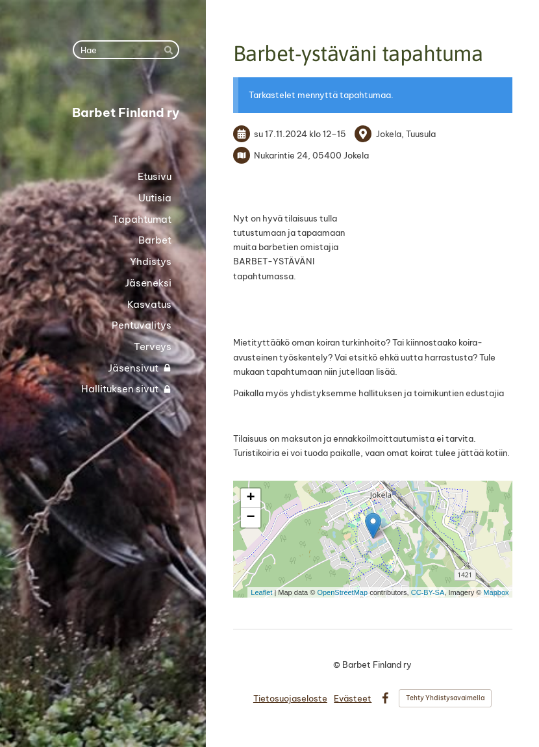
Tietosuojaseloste (290, 698)
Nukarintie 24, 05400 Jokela (311, 155)
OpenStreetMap (342, 592)
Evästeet (352, 698)
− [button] (250, 517)
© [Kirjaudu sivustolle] (337, 664)
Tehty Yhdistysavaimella (445, 698)
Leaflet (261, 592)
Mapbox (495, 592)
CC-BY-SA (428, 592)
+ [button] (250, 498)
